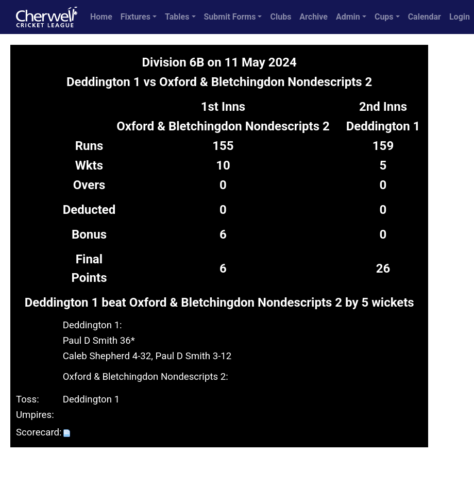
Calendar (424, 17)
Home (101, 17)
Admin (348, 17)
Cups (384, 17)
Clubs (280, 17)
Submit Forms (230, 17)
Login (459, 17)
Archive (313, 17)
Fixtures (135, 17)
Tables (177, 17)
